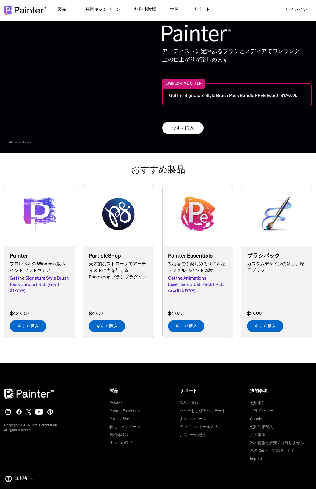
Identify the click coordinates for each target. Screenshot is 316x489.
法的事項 (257, 435)
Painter (115, 403)
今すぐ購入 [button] (183, 128)
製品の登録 (189, 403)
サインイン (292, 9)
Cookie (256, 419)
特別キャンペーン (124, 427)
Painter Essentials (124, 411)
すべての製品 (121, 443)
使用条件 (257, 403)
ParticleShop (120, 419)
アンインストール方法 (199, 427)
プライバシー (261, 411)
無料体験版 (119, 435)
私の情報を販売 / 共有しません (277, 443)
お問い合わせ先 (193, 435)
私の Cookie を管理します (272, 451)
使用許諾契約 (261, 427)
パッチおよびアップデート (203, 411)
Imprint (256, 459)
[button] (64, 10)
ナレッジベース (193, 419)
